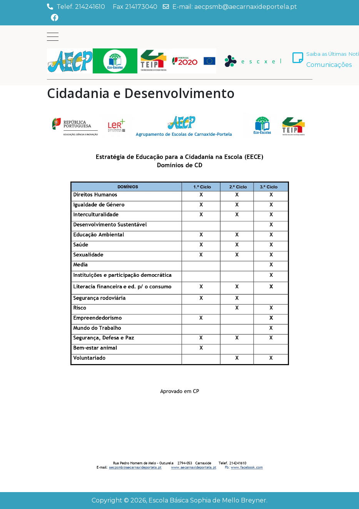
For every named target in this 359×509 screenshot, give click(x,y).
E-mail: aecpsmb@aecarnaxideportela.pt (234, 6)
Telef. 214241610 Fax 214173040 (107, 6)
